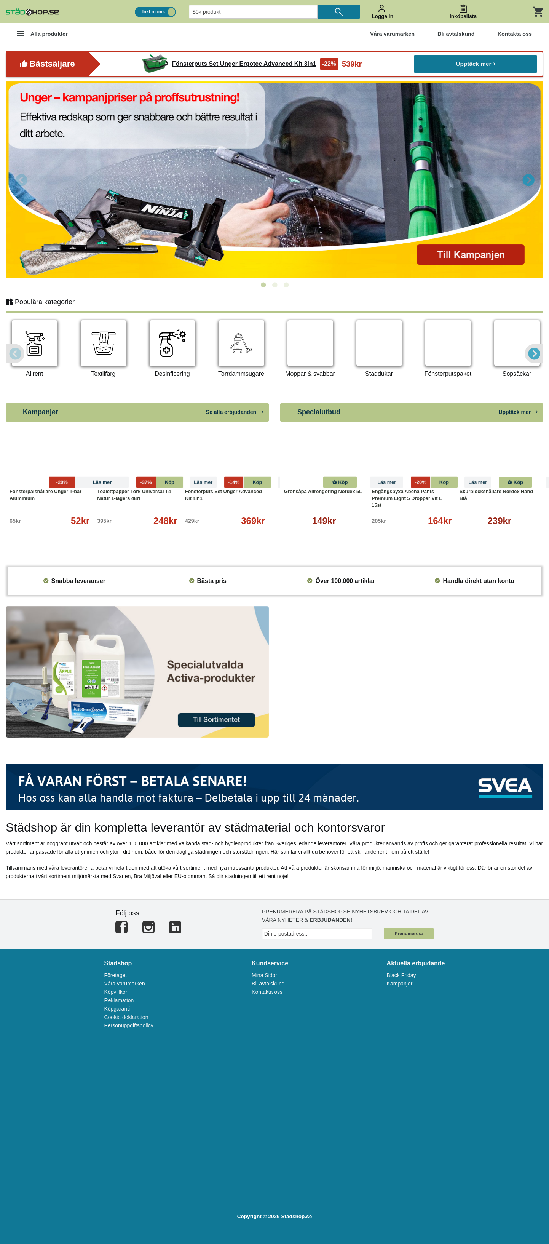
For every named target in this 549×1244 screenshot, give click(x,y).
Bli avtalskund (268, 984)
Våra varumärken (124, 984)
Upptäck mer (475, 64)
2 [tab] (274, 285)
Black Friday (401, 975)
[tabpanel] (274, 179)
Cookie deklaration (126, 1017)
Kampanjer (400, 984)
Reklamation (119, 1000)
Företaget (115, 975)
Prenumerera (408, 933)
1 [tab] (263, 285)
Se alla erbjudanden (234, 412)
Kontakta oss (267, 992)
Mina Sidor (264, 975)
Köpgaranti (117, 1009)
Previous (20, 179)
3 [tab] (286, 285)
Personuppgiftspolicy (128, 1025)
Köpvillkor (115, 992)
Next (528, 179)
